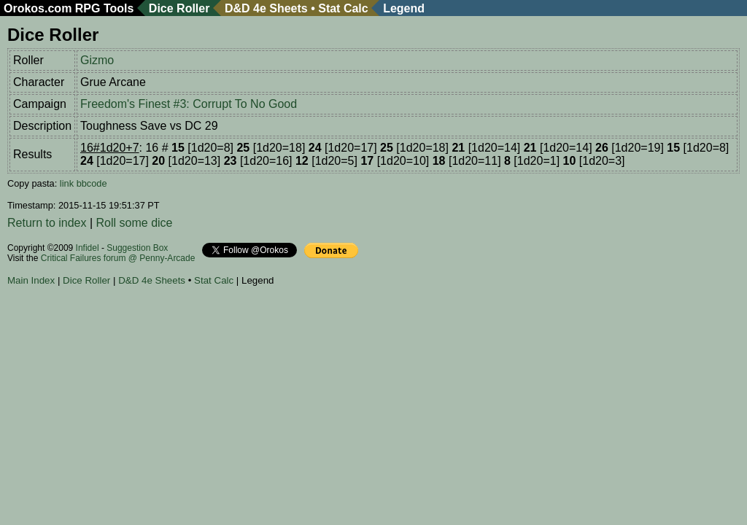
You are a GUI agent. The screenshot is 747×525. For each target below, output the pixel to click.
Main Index (31, 280)
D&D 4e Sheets (266, 8)
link (67, 183)
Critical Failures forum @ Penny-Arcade (118, 258)
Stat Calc (343, 8)
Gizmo (97, 60)
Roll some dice (134, 223)
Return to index (47, 223)
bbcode (92, 183)
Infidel (87, 248)
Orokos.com (37, 8)
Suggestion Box (137, 248)
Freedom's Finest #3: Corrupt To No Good (188, 104)
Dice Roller (179, 8)
